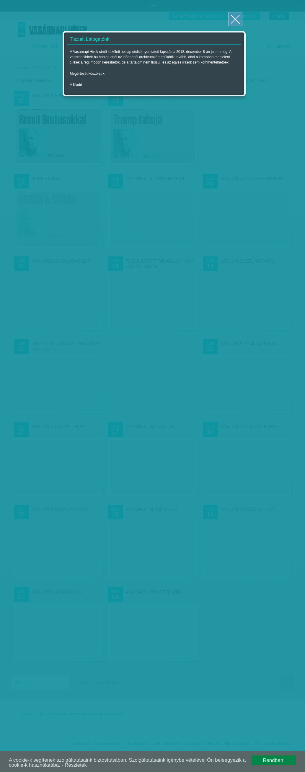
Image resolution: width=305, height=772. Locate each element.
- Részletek (74, 765)
